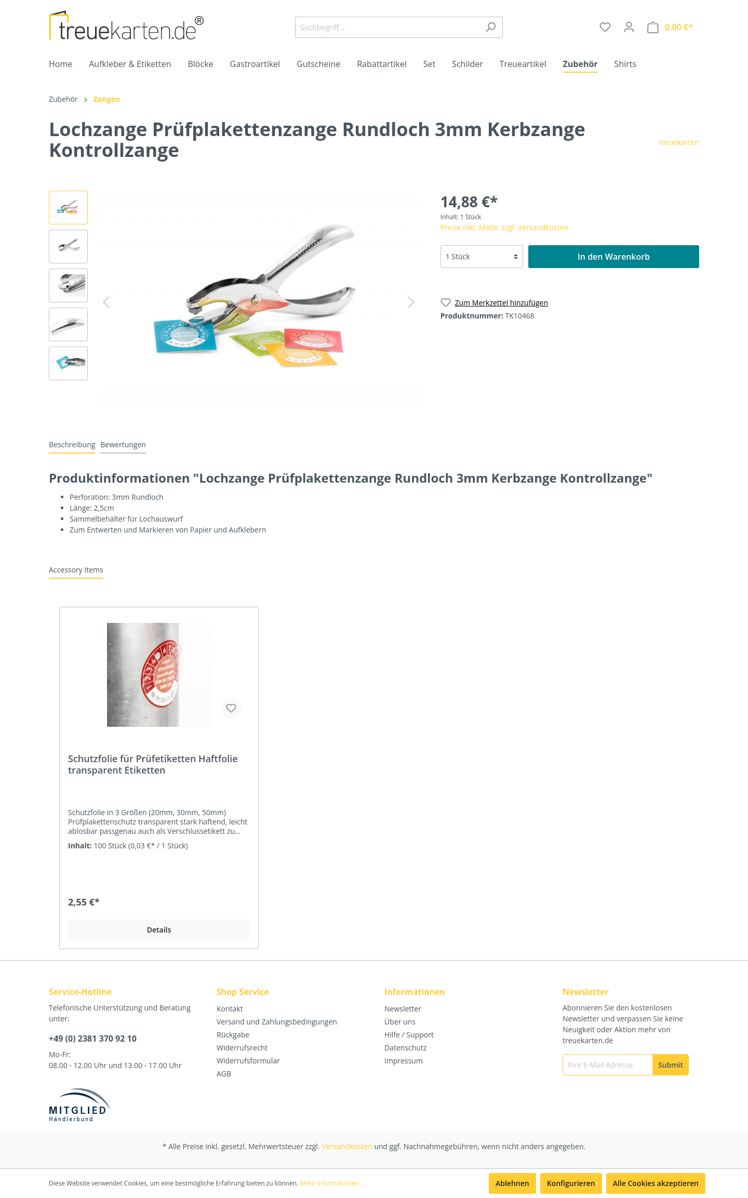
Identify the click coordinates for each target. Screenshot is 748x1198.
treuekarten (679, 142)
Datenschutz (405, 1048)
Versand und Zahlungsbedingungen (277, 1022)
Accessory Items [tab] (76, 570)
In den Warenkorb (614, 256)
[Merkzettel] (605, 27)
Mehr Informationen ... (332, 1183)
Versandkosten (347, 1146)
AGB (224, 1074)
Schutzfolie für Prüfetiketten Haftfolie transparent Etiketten (153, 764)
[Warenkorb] (670, 27)
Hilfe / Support (409, 1035)
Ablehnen (512, 1183)
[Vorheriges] (106, 302)
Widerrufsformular (248, 1061)
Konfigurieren (571, 1183)
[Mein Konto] (629, 27)
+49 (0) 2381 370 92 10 (93, 1038)
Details (159, 930)
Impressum (403, 1061)
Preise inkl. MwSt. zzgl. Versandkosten (504, 227)
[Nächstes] (411, 302)
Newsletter (402, 1009)
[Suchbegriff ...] (387, 27)
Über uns (400, 1022)
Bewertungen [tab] (123, 444)
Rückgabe (233, 1035)
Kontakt (230, 1009)
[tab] (72, 444)
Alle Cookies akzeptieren (656, 1183)
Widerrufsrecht (242, 1048)
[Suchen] (490, 27)
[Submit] (670, 1064)
